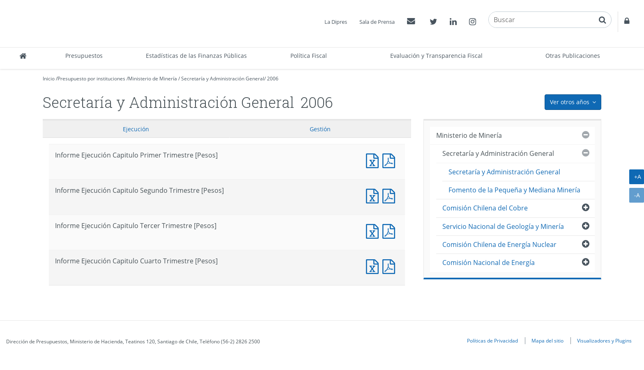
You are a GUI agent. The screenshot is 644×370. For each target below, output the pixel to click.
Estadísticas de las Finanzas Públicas (196, 55)
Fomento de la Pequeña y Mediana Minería (514, 189)
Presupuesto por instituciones (91, 78)
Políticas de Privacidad (492, 340)
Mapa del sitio (547, 340)
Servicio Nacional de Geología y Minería (503, 226)
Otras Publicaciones (572, 55)
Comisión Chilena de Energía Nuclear (499, 244)
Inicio (49, 78)
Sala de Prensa (377, 21)
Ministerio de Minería (152, 78)
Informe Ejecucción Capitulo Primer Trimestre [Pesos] (390, 160)
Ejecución (136, 129)
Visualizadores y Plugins (604, 340)
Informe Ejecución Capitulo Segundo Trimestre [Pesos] (374, 195)
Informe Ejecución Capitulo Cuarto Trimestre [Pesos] (374, 265)
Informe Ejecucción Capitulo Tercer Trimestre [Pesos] (390, 230)
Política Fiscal (308, 55)
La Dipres (335, 21)
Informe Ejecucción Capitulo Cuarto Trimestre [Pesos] (390, 265)
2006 (272, 78)
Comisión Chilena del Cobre (485, 207)
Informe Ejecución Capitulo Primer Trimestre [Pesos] (374, 160)
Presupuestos (84, 55)
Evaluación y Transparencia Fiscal (436, 55)
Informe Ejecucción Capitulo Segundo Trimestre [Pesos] (390, 195)
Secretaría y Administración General (222, 78)
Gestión (320, 129)
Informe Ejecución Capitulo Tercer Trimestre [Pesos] (374, 230)
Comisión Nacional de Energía (488, 262)
